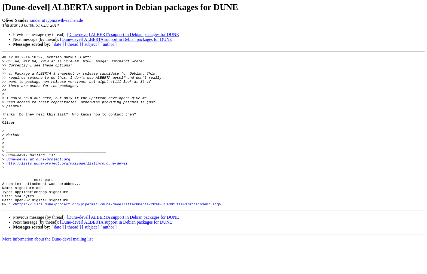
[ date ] (57, 44)
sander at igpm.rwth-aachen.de (56, 20)
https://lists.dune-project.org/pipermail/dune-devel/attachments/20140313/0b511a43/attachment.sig (117, 234)
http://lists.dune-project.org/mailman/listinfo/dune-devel (67, 185)
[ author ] (108, 44)
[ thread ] (73, 44)
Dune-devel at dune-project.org (38, 180)
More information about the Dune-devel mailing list (47, 269)
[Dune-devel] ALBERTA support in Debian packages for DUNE (123, 34)
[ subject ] (90, 44)
